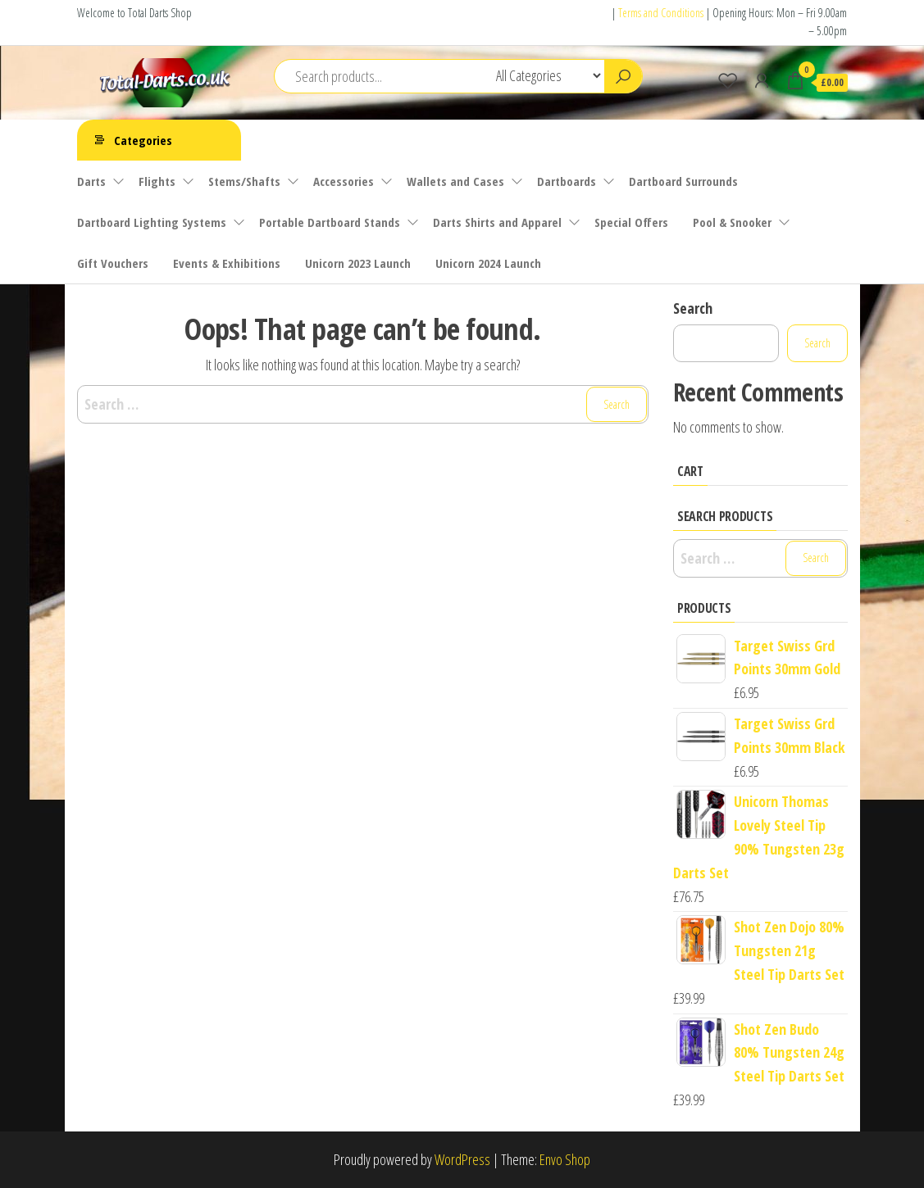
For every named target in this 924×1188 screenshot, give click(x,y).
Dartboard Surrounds (683, 181)
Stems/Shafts (244, 181)
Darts (91, 181)
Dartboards (566, 181)
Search (692, 308)
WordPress (462, 1159)
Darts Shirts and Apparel (497, 222)
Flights (157, 181)
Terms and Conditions (660, 12)
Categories (143, 140)
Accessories (343, 181)
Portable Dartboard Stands (329, 222)
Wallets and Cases (455, 181)
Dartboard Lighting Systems (151, 222)
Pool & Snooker (732, 222)
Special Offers (631, 222)
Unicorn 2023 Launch (358, 263)
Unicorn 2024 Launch (488, 263)
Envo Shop (564, 1159)
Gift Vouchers (112, 263)
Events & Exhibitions (226, 263)
